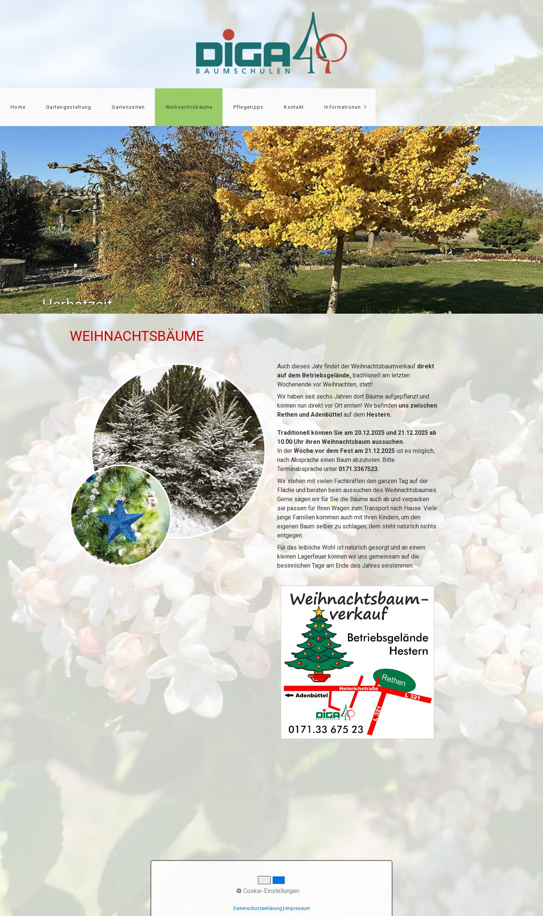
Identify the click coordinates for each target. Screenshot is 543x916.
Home (18, 107)
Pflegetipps (248, 107)
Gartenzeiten (128, 107)
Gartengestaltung (68, 107)
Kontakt (294, 107)
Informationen (342, 107)
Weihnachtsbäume (189, 107)
